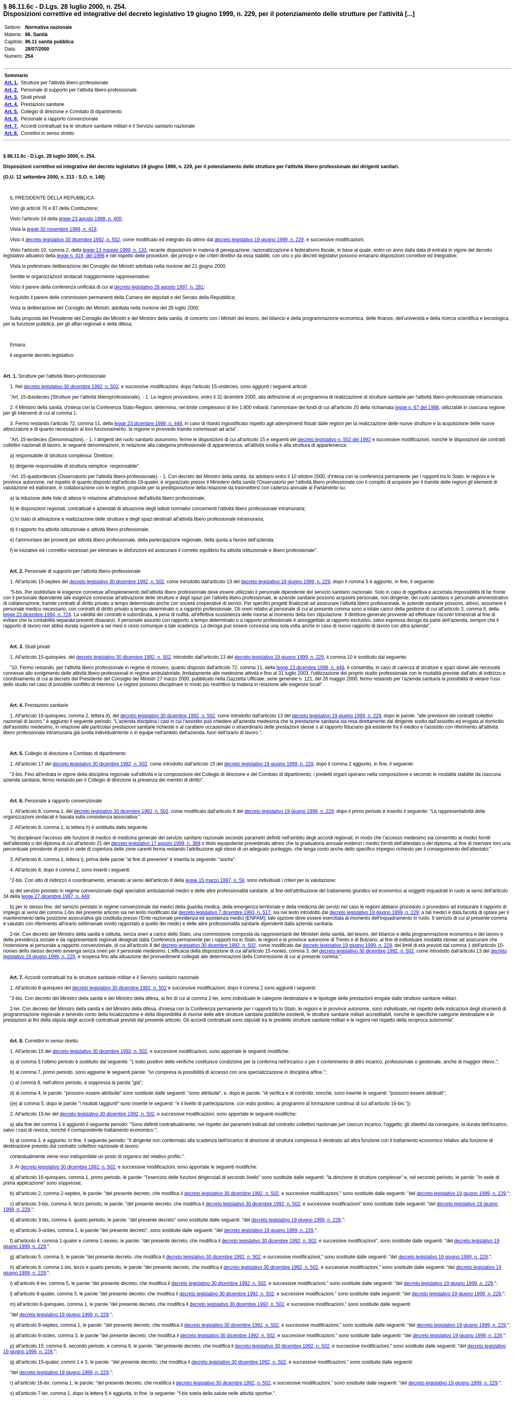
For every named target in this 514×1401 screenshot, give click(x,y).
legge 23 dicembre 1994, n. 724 (37, 614)
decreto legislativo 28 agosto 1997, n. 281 (159, 287)
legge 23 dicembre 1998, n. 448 (148, 423)
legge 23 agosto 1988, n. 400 (90, 219)
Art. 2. (13, 571)
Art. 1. (10, 376)
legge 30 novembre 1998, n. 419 (61, 229)
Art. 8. (13, 1041)
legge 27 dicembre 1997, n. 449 (55, 896)
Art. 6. (13, 801)
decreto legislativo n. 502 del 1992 (334, 439)
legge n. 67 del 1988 (417, 407)
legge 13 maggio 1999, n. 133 (115, 250)
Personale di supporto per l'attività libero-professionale (82, 571)
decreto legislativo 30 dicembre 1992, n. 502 (72, 239)
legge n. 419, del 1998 (80, 256)
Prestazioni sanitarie (45, 705)
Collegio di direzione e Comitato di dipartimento (74, 753)
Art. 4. (13, 705)
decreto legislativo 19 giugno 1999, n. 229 (259, 239)
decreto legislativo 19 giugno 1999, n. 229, (337, 716)
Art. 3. (13, 647)
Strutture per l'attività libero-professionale (61, 376)
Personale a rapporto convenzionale (62, 801)
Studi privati (36, 647)
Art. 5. (13, 753)
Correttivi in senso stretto (50, 1041)
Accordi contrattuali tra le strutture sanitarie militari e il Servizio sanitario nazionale (111, 977)
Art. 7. (13, 977)
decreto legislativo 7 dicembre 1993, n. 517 (225, 912)
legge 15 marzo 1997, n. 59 (215, 880)
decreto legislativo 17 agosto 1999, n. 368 (155, 843)
